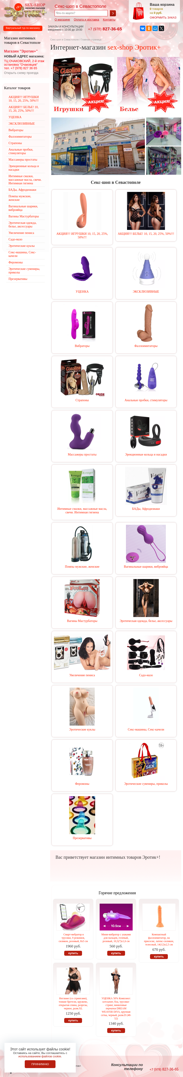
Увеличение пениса (82, 675)
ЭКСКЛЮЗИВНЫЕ (146, 291)
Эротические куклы (82, 729)
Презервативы (82, 838)
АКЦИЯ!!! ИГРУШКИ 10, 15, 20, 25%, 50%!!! (82, 235)
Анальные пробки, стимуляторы (146, 400)
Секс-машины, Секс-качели (146, 729)
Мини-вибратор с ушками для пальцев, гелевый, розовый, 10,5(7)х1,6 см (116, 938)
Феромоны (82, 783)
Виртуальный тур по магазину (23, 28)
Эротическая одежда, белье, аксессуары (146, 621)
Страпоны (82, 400)
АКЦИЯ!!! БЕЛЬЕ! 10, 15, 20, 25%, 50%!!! (146, 233)
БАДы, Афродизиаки (146, 508)
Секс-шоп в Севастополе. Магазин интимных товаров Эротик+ (24, 12)
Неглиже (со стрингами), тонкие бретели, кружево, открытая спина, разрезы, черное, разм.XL (73, 1003)
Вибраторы (82, 346)
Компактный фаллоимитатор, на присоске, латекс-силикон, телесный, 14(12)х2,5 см (159, 939)
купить (73, 953)
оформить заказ (163, 17)
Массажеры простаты (82, 454)
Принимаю (40, 1064)
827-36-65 (105, 29)
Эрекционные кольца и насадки (146, 454)
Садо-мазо (146, 675)
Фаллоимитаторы (146, 346)
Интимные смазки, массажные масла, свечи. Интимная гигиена (82, 510)
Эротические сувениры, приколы (146, 783)
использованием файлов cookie (39, 1056)
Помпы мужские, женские (82, 566)
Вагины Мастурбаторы (82, 621)
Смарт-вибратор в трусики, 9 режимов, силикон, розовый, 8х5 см (73, 938)
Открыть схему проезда (21, 73)
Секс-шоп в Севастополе (64, 39)
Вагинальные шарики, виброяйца (146, 566)
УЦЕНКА (82, 291)
